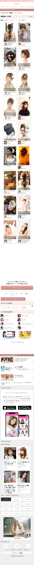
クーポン (6, 513)
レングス (6, 20)
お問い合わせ (26, 549)
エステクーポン (28, 513)
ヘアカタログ (28, 499)
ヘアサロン (6, 508)
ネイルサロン (17, 508)
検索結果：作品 (17, 16)
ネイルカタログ (28, 504)
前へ (7, 293)
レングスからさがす (6, 312)
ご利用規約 (13, 549)
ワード (24, 20)
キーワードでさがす (6, 303)
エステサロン (28, 508)
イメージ (12, 20)
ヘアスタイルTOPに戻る (17, 342)
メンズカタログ (6, 504)
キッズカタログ (17, 504)
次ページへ (17, 288)
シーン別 (18, 20)
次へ (27, 293)
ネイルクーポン (17, 513)
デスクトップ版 (17, 553)
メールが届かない (19, 549)
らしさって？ (7, 549)
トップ (6, 499)
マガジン (17, 499)
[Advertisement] (17, 263)
